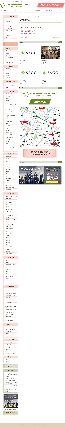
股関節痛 (8, 251)
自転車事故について (10, 295)
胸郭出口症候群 (9, 118)
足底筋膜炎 (8, 242)
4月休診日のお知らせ (9, 378)
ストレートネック (10, 282)
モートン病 (8, 226)
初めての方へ (38, 10)
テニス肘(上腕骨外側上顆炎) (10, 147)
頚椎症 (7, 267)
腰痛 (7, 176)
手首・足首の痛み (10, 137)
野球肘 (7, 141)
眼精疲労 (8, 269)
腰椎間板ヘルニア (10, 161)
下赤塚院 (8, 71)
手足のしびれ (9, 143)
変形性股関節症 (9, 228)
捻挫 (7, 237)
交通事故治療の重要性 (11, 293)
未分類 (21, 63)
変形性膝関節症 (9, 253)
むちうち (8, 260)
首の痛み (8, 169)
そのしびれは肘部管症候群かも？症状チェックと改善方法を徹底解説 (10, 375)
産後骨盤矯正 (9, 331)
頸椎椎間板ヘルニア (10, 264)
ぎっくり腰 (8, 185)
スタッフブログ (11, 366)
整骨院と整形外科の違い (11, 309)
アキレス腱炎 (9, 211)
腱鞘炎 (7, 150)
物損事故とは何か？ (10, 316)
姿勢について (9, 30)
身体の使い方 (9, 35)
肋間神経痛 (8, 178)
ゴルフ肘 (8, 125)
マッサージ (8, 326)
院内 (7, 37)
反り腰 (7, 171)
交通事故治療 (9, 299)
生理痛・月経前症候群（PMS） (9, 86)
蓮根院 (7, 73)
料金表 (27, 10)
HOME (10, 44)
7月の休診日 (43, 81)
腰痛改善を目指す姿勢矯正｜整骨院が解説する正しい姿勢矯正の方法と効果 (10, 382)
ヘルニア (8, 180)
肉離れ (7, 235)
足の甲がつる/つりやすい (11, 196)
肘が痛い (8, 96)
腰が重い (8, 158)
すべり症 (8, 167)
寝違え (7, 273)
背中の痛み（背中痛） (11, 187)
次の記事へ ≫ (56, 37)
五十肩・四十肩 (9, 132)
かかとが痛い (9, 198)
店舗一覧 (8, 60)
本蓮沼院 (8, 75)
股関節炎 (8, 206)
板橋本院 (8, 68)
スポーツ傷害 (9, 134)
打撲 (7, 123)
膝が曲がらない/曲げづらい (10, 202)
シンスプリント (9, 224)
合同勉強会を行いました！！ (47, 62)
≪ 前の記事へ (24, 37)
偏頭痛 (7, 278)
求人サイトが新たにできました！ (26, 81)
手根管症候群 (9, 121)
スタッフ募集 (49, 10)
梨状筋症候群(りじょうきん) (10, 164)
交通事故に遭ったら (10, 312)
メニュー (16, 10)
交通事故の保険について (11, 302)
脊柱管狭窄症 (9, 189)
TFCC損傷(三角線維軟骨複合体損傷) (10, 116)
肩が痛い (8, 98)
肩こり (7, 130)
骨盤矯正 (8, 333)
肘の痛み (8, 139)
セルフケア (8, 26)
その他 (7, 19)
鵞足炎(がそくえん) (10, 219)
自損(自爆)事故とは (10, 314)
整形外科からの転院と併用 (10, 320)
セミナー (8, 23)
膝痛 (7, 244)
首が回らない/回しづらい (11, 276)
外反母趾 (8, 240)
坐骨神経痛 (8, 182)
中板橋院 (8, 77)
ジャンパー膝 (9, 209)
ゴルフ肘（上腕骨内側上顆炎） (10, 105)
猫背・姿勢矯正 (9, 336)
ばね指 (7, 128)
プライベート (9, 28)
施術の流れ (8, 55)
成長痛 (7, 222)
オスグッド (8, 233)
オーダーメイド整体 (10, 329)
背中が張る (8, 156)
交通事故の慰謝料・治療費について (10, 307)
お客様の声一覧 (9, 62)
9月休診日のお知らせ (24, 62)
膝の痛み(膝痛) (9, 204)
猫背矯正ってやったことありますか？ (10, 386)
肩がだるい (8, 100)
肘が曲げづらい (9, 93)
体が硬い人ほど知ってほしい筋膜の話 (10, 390)
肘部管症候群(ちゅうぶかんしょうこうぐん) (10, 110)
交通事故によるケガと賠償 (10, 291)
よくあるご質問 (9, 57)
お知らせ (8, 21)
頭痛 (7, 280)
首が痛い (8, 262)
